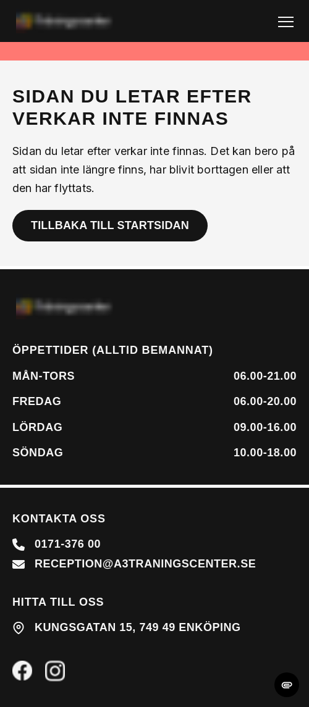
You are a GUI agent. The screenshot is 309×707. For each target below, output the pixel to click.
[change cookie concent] (286, 684)
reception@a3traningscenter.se (145, 564)
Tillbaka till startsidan (110, 225)
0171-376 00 (68, 544)
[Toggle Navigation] (286, 21)
